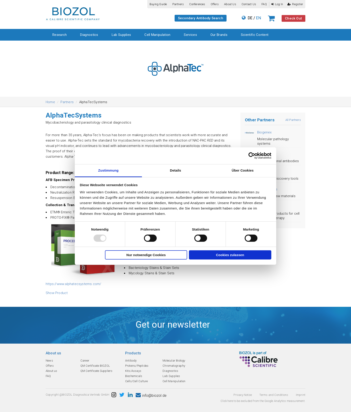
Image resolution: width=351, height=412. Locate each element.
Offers (215, 4)
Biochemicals (133, 376)
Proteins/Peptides (136, 365)
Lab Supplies (121, 35)
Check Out (293, 18)
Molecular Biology (174, 360)
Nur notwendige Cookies (146, 255)
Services (190, 35)
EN (258, 17)
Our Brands (218, 35)
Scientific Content (254, 35)
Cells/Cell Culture (136, 381)
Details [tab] (175, 170)
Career (84, 360)
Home (50, 102)
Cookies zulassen (230, 255)
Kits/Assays (133, 371)
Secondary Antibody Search (200, 18)
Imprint (300, 395)
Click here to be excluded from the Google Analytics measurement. (262, 401)
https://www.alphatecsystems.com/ (73, 284)
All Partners (293, 120)
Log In (277, 4)
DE (250, 17)
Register (295, 4)
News (49, 360)
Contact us (249, 4)
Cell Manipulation (157, 35)
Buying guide (158, 4)
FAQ (264, 4)
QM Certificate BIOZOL (95, 365)
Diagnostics (89, 35)
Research (59, 35)
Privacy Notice (242, 395)
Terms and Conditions (273, 395)
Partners (178, 4)
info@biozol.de (151, 395)
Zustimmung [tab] (108, 170)
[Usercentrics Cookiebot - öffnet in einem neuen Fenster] (251, 155)
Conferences (197, 4)
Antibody (131, 360)
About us (230, 4)
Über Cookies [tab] (243, 170)
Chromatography (174, 365)
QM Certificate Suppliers (96, 371)
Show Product (57, 293)
